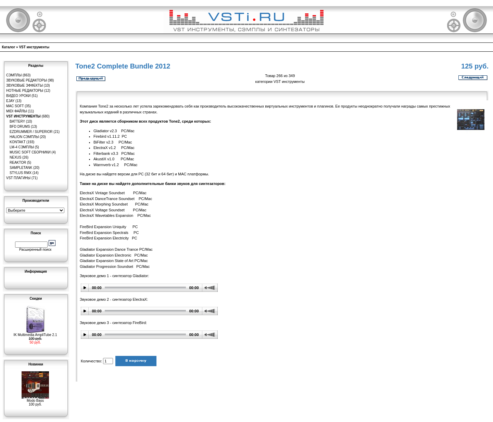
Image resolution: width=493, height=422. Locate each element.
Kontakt (17, 142)
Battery (17, 121)
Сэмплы (14, 75)
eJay (10, 101)
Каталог (8, 47)
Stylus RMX (20, 173)
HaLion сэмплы (24, 137)
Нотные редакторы (24, 90)
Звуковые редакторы (26, 80)
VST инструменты (34, 47)
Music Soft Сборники (30, 152)
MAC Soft (15, 106)
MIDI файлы (16, 111)
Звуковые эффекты (24, 85)
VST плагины (18, 178)
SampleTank (21, 168)
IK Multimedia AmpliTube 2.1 (35, 333)
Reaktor (18, 162)
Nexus (15, 157)
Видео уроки (18, 96)
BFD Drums (20, 126)
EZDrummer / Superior (31, 132)
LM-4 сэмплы (22, 147)
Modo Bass (35, 399)
